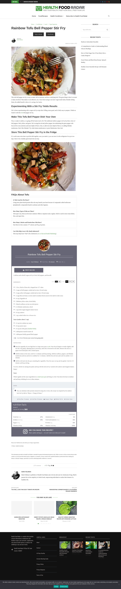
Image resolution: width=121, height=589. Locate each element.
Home (34, 16)
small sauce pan (42, 377)
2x (70, 281)
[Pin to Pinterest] (51, 465)
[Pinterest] (107, 2)
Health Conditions (56, 16)
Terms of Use (40, 575)
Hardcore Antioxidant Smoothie (31, 1)
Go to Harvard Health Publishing (47, 233)
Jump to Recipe (38, 34)
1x (66, 281)
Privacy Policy (40, 564)
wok (49, 346)
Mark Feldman (20, 39)
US (56, 281)
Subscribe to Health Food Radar (76, 16)
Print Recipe (51, 34)
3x (73, 281)
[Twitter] (102, 2)
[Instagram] (105, 2)
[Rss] (109, 2)
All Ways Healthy (41, 553)
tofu (22, 112)
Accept (56, 586)
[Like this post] (46, 465)
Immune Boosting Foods (42, 559)
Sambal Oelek (32, 328)
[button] (20, 1)
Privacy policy (63, 586)
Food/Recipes (43, 16)
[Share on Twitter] (49, 465)
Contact (38, 548)
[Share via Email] (53, 465)
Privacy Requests (41, 570)
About (38, 542)
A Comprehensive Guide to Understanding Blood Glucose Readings (103, 553)
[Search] (109, 16)
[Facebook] (100, 2)
